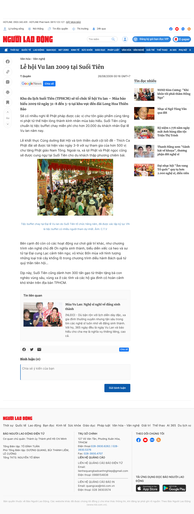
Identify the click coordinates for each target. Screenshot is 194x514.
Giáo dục (100, 50)
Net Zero (64, 50)
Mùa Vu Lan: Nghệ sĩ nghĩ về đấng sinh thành (92, 307)
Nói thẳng (36, 29)
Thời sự (14, 50)
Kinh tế (75, 50)
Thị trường (80, 29)
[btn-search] (113, 39)
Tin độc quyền (57, 29)
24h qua (99, 29)
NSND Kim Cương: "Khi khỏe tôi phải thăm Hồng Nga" (173, 93)
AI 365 (173, 50)
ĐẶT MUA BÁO (73, 22)
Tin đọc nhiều (145, 81)
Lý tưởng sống (13, 29)
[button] (7, 112)
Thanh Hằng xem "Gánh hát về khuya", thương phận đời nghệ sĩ (173, 150)
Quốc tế (26, 50)
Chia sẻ (49, 83)
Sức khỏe (87, 50)
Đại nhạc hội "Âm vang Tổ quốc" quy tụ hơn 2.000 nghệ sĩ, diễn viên (173, 169)
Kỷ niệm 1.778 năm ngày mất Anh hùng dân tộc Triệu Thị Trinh (173, 131)
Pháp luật (113, 50)
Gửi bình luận (117, 388)
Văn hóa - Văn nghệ (133, 50)
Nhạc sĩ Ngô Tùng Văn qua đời (172, 110)
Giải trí (150, 50)
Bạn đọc (51, 50)
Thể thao (162, 50)
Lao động (38, 50)
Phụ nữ (183, 50)
